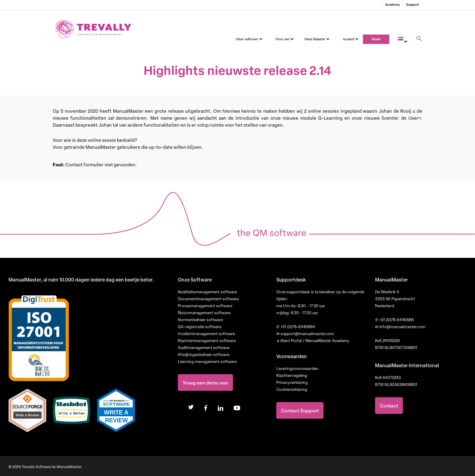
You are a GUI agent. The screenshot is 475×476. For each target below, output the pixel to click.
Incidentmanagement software (206, 333)
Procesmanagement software (205, 305)
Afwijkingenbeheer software (203, 354)
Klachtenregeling (291, 375)
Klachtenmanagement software (207, 340)
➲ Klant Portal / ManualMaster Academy (312, 340)
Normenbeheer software (200, 319)
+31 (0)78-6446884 (295, 326)
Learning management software (207, 361)
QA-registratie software (199, 326)
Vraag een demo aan (205, 382)
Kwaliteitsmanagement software (207, 292)
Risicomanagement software (204, 312)
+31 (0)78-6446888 (394, 319)
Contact (389, 405)
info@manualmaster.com (400, 326)
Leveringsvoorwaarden (297, 368)
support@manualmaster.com (305, 333)
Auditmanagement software (203, 347)
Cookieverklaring (291, 389)
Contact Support (300, 410)
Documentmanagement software (208, 298)
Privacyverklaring (292, 382)
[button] (419, 40)
